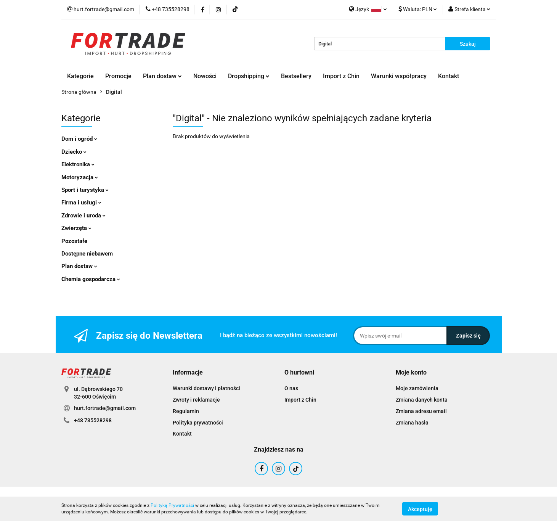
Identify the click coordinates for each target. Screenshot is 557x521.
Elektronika (78, 164)
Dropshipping (249, 76)
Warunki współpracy (399, 76)
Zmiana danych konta (422, 400)
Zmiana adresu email (421, 411)
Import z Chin (341, 76)
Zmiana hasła (412, 423)
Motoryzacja (79, 177)
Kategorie (80, 76)
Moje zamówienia (417, 388)
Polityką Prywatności (172, 505)
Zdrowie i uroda (83, 215)
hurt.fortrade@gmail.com (105, 408)
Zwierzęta (76, 228)
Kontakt (448, 76)
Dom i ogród (79, 138)
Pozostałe (74, 241)
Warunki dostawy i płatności (206, 388)
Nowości (205, 76)
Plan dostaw (162, 76)
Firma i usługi (81, 202)
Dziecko (74, 151)
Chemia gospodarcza (90, 279)
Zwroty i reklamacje (196, 400)
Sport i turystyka (85, 190)
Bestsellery (296, 76)
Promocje (118, 76)
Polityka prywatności (198, 423)
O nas (291, 388)
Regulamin (186, 411)
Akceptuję (420, 509)
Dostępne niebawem (87, 253)
